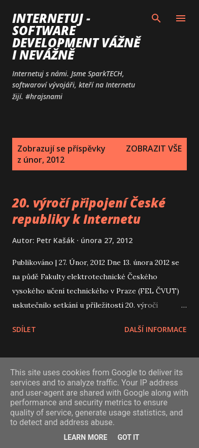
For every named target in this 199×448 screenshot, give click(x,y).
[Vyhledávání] (156, 18)
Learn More (85, 437)
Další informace (155, 329)
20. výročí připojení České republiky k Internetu (88, 210)
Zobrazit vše (154, 148)
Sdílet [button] (24, 329)
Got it (128, 437)
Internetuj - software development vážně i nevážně (76, 36)
